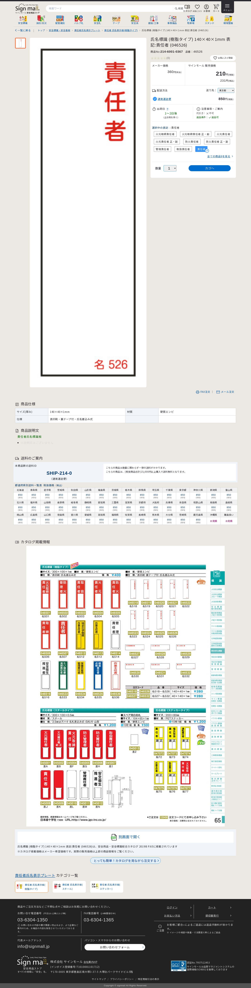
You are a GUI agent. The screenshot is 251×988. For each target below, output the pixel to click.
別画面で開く (126, 837)
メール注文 (225, 392)
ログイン (172, 907)
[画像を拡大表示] (88, 212)
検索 (179, 8)
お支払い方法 (172, 915)
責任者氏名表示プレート (35, 875)
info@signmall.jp (33, 946)
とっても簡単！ (125, 860)
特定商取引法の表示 (148, 979)
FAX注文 (203, 392)
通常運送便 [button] (164, 99)
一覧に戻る (24, 30)
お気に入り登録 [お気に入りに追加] (223, 58)
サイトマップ (99, 979)
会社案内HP (90, 962)
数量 (158, 168)
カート (212, 907)
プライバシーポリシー (122, 979)
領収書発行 (212, 915)
